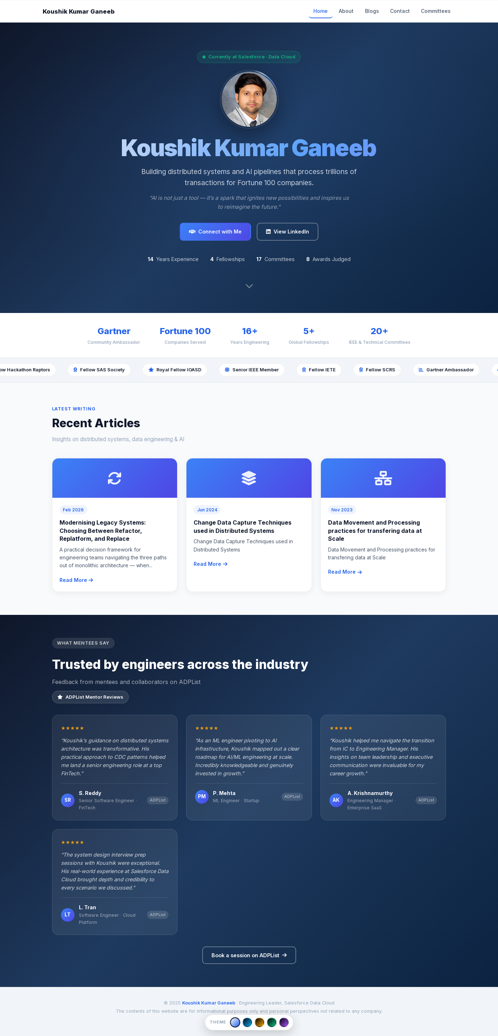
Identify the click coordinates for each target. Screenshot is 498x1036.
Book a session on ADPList (249, 955)
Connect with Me (215, 231)
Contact (400, 11)
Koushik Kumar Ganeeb (79, 11)
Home (320, 11)
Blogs (372, 11)
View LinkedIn (287, 231)
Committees (436, 11)
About (346, 11)
